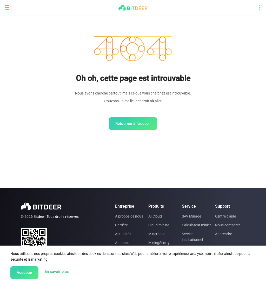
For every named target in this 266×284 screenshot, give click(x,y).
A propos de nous (129, 216)
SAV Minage (191, 216)
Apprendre (223, 234)
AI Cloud (155, 216)
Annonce (122, 243)
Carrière (121, 225)
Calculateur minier (196, 225)
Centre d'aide (225, 216)
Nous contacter (227, 225)
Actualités (123, 234)
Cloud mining (158, 225)
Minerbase (156, 234)
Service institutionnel (192, 237)
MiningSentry (159, 243)
